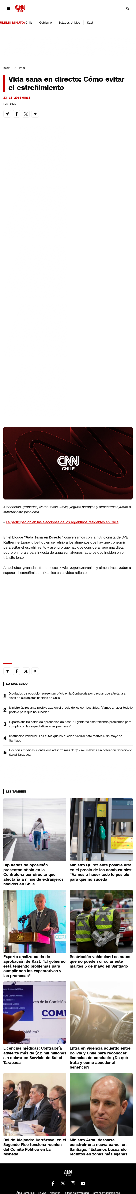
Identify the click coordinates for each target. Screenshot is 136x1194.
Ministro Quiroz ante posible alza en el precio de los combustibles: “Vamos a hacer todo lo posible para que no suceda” (71, 709)
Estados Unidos (69, 22)
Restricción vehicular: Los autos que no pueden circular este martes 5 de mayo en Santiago (65, 738)
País (22, 68)
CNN (13, 104)
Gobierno (45, 22)
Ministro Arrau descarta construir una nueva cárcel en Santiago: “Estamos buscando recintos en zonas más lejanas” (99, 1147)
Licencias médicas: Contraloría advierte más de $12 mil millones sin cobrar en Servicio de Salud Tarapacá (70, 752)
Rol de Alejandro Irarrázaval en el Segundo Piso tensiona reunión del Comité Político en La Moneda (34, 1147)
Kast (90, 22)
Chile (29, 22)
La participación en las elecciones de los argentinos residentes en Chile (62, 522)
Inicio (6, 68)
